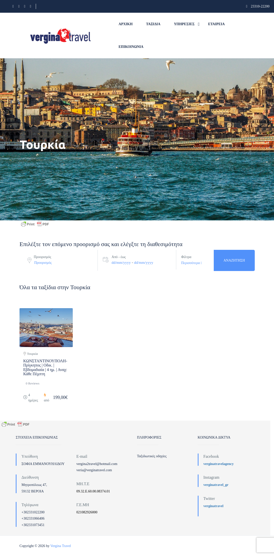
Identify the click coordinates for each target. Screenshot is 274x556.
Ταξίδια (153, 24)
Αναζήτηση (234, 260)
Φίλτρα (186, 257)
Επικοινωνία (130, 47)
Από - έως (119, 257)
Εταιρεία (216, 24)
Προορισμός (42, 257)
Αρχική (125, 24)
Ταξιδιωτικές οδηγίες (151, 456)
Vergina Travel (60, 546)
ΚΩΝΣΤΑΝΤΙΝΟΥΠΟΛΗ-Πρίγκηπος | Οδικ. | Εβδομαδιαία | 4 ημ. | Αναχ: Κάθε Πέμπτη (45, 367)
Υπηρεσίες (184, 24)
